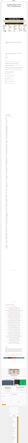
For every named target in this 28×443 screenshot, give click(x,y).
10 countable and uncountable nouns (9, 345)
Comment (3, 393)
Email (10, 399)
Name (3, 399)
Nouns (14, 3)
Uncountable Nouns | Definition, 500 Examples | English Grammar (8, 385)
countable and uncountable (8, 346)
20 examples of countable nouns (17, 345)
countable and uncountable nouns (15, 346)
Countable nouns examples (10, 347)
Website (19, 399)
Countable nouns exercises (16, 347)
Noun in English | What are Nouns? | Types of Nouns (20, 385)
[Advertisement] (14, 13)
